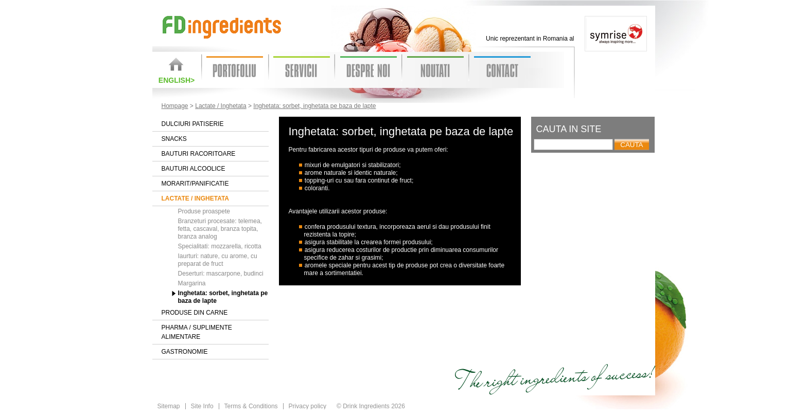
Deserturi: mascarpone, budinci (221, 273)
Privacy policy (307, 406)
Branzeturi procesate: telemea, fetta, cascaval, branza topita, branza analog (220, 228)
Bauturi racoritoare (199, 153)
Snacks (174, 138)
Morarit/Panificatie (195, 183)
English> (177, 80)
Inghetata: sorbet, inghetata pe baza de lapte (314, 106)
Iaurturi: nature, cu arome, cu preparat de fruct (217, 259)
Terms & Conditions (251, 406)
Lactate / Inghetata (220, 106)
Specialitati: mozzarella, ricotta (219, 246)
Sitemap (168, 406)
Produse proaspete (204, 211)
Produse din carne (195, 312)
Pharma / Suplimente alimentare (197, 332)
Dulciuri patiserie (193, 124)
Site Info (202, 406)
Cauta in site (569, 129)
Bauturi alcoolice (193, 168)
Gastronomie (185, 351)
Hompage (175, 106)
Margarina (192, 283)
